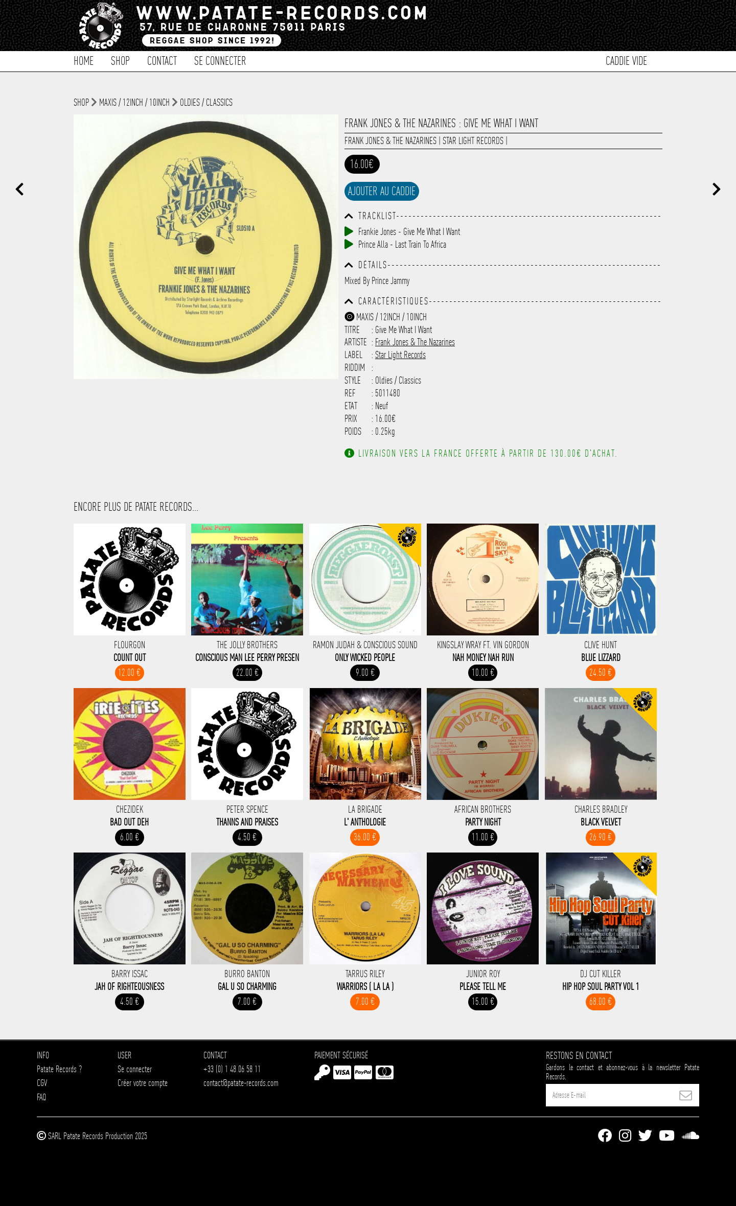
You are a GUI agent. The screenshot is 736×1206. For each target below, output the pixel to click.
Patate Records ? (59, 1068)
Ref (350, 393)
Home (84, 60)
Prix (350, 418)
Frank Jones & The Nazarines (390, 141)
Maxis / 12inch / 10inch (134, 102)
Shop (120, 60)
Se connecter (220, 60)
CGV (42, 1082)
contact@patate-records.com (241, 1082)
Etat (350, 406)
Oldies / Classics (206, 102)
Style (352, 380)
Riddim (354, 367)
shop (81, 102)
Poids (352, 431)
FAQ (41, 1097)
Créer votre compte (143, 1082)
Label (353, 355)
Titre (352, 330)
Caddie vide (626, 60)
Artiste (355, 342)
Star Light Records (473, 141)
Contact (162, 60)
